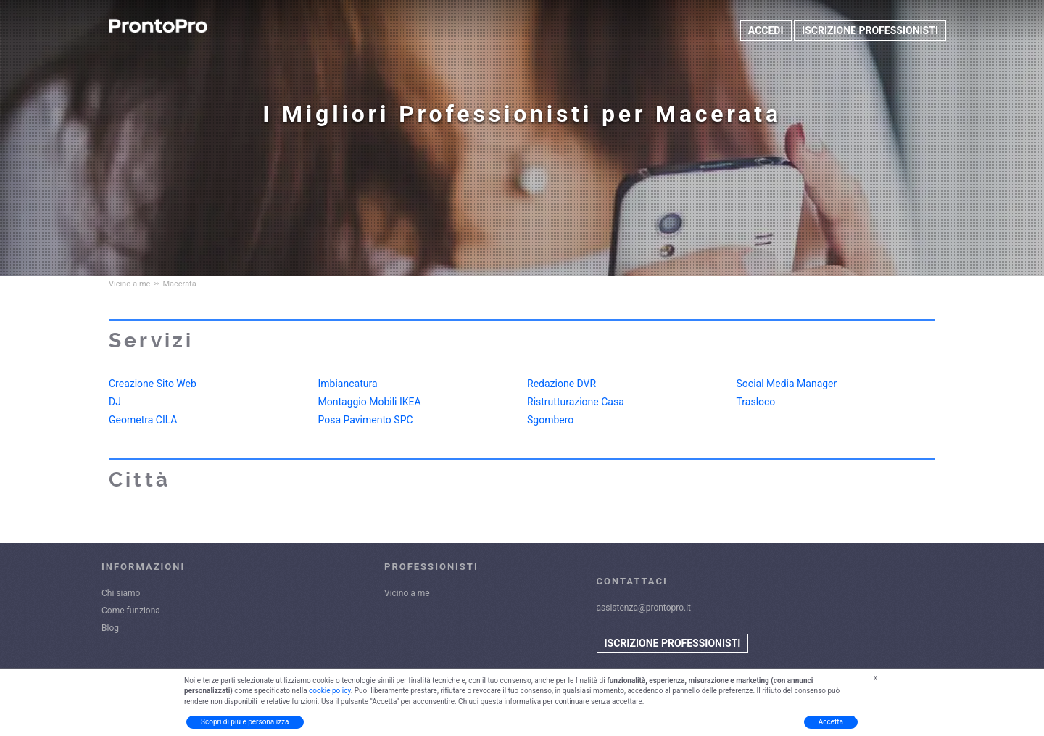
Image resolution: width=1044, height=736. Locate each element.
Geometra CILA (143, 420)
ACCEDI (766, 30)
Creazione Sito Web (152, 383)
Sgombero (550, 420)
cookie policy (330, 691)
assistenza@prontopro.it (644, 608)
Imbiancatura (348, 383)
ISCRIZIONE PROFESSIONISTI (870, 30)
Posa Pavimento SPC (365, 420)
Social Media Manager (787, 383)
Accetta (831, 722)
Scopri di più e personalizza (245, 722)
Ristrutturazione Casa (575, 402)
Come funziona (131, 610)
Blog (110, 628)
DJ (115, 402)
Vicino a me (407, 593)
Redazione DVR (561, 383)
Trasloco (756, 402)
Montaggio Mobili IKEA (369, 402)
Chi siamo (121, 593)
